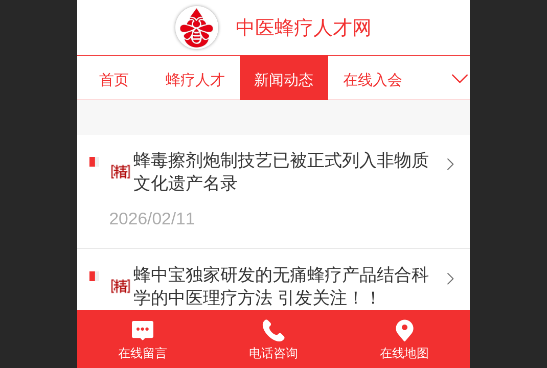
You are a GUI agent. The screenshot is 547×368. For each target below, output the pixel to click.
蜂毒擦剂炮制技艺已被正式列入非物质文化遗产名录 (281, 172)
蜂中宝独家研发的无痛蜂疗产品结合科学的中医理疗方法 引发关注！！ (281, 286)
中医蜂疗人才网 (304, 27)
